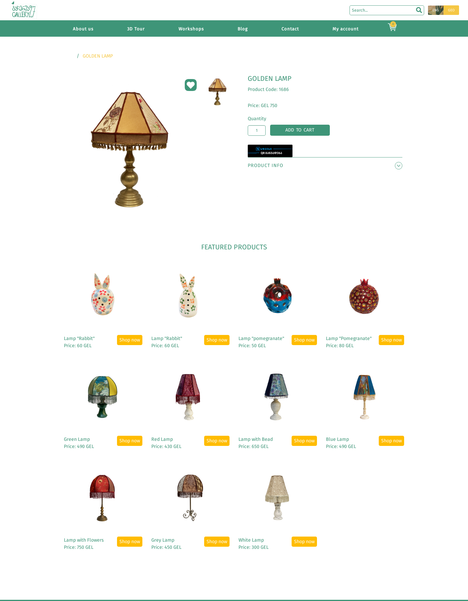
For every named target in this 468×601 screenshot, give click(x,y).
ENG (435, 10)
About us (83, 29)
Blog (243, 29)
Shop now (129, 340)
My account (345, 29)
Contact (290, 29)
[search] (419, 10)
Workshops (191, 29)
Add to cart (299, 130)
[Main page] (24, 10)
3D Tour (136, 29)
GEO (451, 10)
